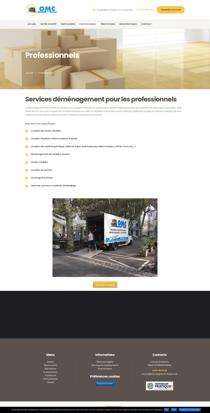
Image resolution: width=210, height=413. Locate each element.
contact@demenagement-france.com (160, 374)
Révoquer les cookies (105, 384)
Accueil (29, 73)
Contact (50, 382)
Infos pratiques (50, 378)
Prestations (50, 375)
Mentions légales (105, 361)
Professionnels (50, 372)
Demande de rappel (105, 284)
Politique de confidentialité (105, 365)
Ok (166, 410)
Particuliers (50, 368)
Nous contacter (105, 368)
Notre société (50, 365)
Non (173, 410)
